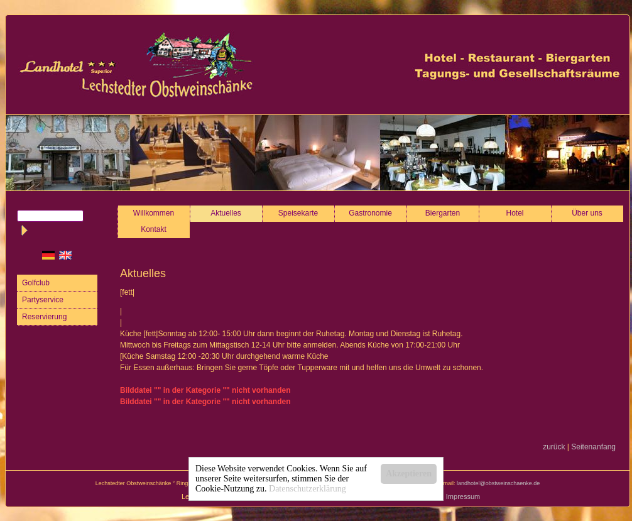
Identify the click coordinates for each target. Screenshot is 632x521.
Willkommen (153, 213)
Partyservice (42, 299)
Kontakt (153, 229)
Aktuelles (225, 213)
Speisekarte (298, 213)
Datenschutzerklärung (307, 488)
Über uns (587, 213)
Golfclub (36, 282)
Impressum (463, 496)
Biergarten (442, 213)
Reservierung (44, 316)
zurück (554, 446)
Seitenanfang (593, 446)
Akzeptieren (409, 473)
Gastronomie (370, 213)
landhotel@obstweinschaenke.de (498, 483)
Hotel (515, 213)
